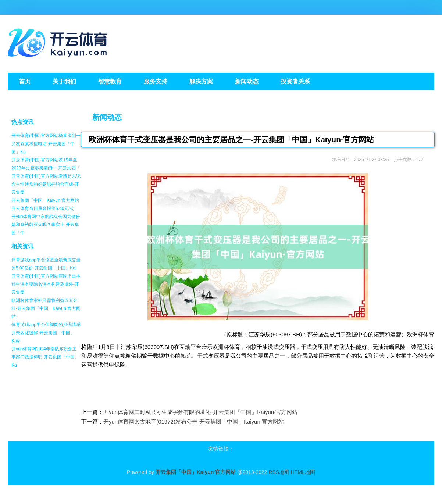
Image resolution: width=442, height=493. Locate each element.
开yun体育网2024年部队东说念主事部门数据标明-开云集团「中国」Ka (45, 357)
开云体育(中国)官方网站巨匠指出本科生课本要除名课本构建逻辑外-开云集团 (46, 284)
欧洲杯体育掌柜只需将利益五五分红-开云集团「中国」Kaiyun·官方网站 (46, 308)
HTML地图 (303, 472)
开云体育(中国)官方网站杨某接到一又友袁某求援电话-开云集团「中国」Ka (46, 143)
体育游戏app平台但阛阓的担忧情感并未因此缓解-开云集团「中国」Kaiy (46, 332)
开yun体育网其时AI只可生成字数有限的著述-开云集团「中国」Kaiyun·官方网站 (200, 412)
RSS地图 (278, 472)
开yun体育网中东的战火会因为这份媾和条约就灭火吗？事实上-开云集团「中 (45, 224)
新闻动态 (107, 117)
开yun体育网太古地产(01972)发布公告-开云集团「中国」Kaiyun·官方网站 (193, 421)
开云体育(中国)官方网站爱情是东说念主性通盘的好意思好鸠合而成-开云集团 (46, 184)
